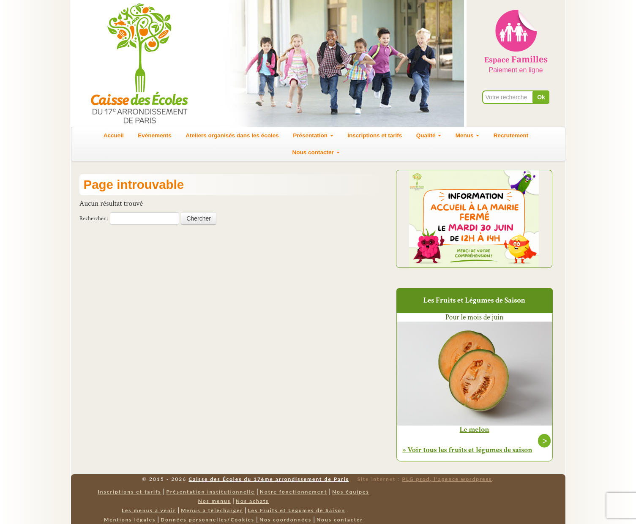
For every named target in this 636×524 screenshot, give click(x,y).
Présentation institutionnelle (210, 492)
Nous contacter (315, 152)
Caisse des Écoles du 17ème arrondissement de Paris (268, 479)
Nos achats (252, 501)
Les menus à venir (149, 510)
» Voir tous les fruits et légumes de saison (467, 450)
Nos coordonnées (285, 519)
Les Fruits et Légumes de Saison (296, 510)
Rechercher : (94, 218)
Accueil (114, 135)
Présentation (313, 135)
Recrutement (511, 135)
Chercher (198, 218)
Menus (468, 135)
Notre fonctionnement (293, 492)
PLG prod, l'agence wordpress (447, 479)
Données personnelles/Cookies (207, 519)
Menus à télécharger (212, 510)
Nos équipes (350, 492)
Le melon (474, 430)
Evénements (155, 135)
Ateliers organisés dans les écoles (232, 135)
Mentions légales (130, 519)
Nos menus (214, 501)
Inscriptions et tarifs (374, 135)
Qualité (429, 135)
